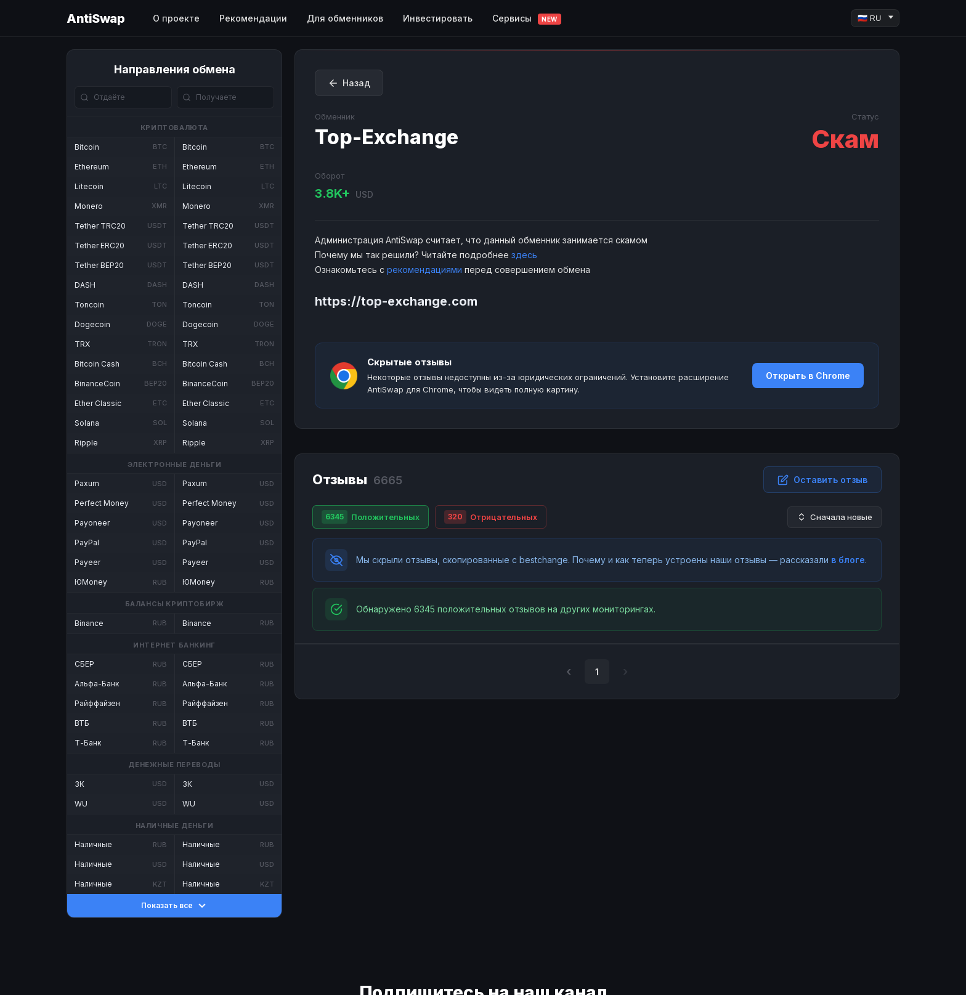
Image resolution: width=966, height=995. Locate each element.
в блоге (848, 559)
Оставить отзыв (822, 479)
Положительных (371, 517)
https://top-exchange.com (396, 301)
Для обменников (345, 18)
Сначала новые (834, 517)
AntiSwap (95, 18)
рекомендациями (424, 269)
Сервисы (526, 19)
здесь (524, 255)
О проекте (176, 18)
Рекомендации (253, 18)
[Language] (875, 18)
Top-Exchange (386, 137)
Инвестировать (438, 18)
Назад (349, 83)
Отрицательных (490, 517)
